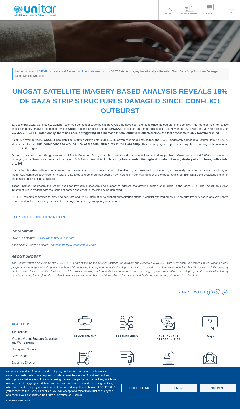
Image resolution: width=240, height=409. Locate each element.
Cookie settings (139, 388)
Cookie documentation (18, 400)
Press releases (91, 71)
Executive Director (22, 361)
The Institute (18, 333)
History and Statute (22, 349)
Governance (18, 355)
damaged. (116, 189)
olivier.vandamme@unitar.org (56, 237)
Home (19, 71)
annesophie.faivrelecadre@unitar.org (73, 244)
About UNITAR (38, 71)
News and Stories (64, 71)
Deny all (178, 388)
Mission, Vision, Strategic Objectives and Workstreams (34, 341)
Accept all (218, 388)
